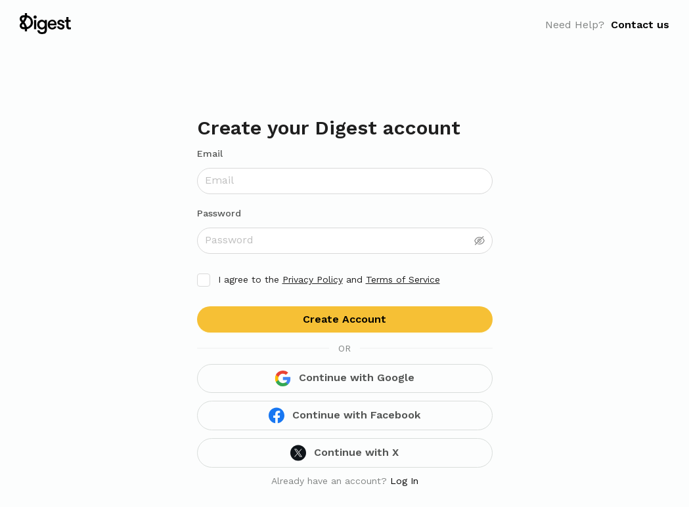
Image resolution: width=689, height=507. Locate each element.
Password (219, 213)
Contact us (640, 24)
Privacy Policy (312, 279)
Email (210, 153)
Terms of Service (403, 279)
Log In (404, 481)
